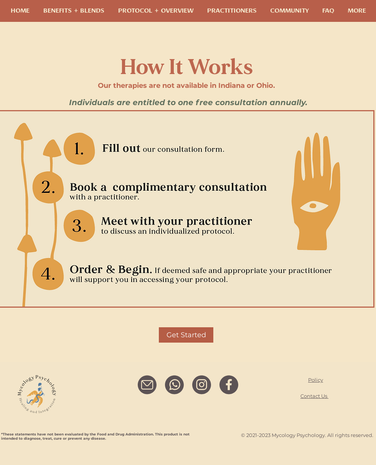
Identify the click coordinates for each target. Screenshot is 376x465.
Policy (315, 380)
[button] (289, 11)
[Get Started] (186, 335)
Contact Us (314, 396)
